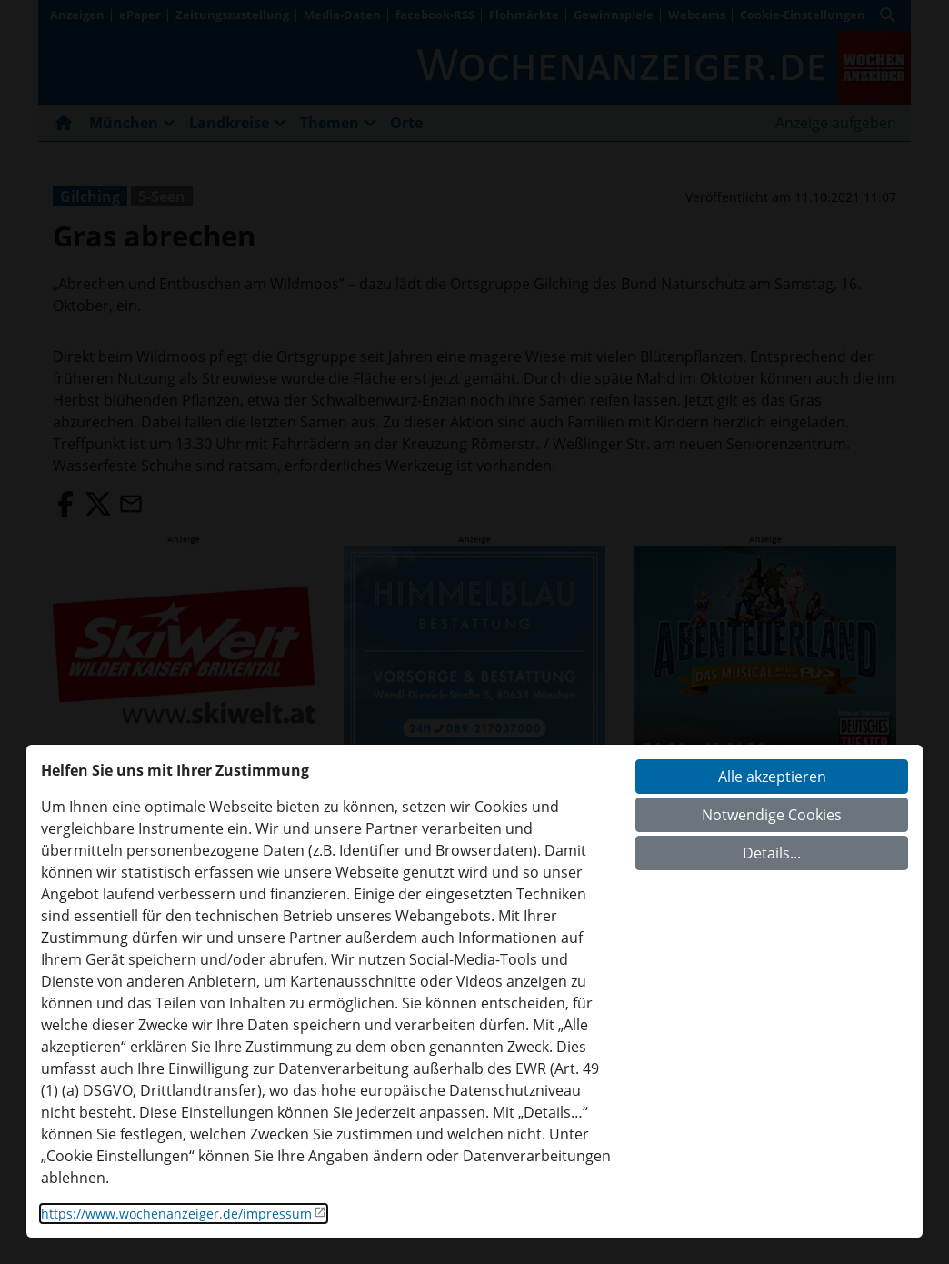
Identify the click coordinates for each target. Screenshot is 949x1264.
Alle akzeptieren (772, 777)
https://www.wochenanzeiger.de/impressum (176, 1213)
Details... (772, 853)
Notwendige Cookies (772, 815)
